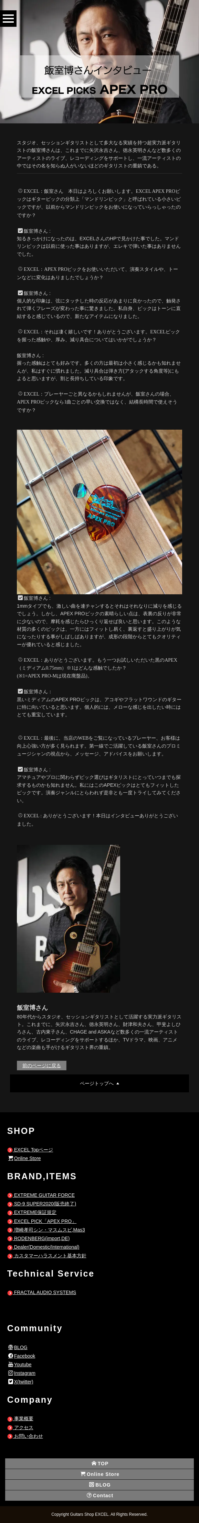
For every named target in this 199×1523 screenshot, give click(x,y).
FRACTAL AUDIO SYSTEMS (41, 1292)
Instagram (21, 1373)
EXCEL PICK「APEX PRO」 (41, 1221)
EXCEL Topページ (30, 1149)
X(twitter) (20, 1381)
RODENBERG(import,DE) (38, 1238)
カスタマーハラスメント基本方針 (46, 1255)
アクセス (20, 1427)
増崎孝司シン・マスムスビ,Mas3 (46, 1230)
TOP (100, 1463)
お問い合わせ (25, 1436)
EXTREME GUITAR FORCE (41, 1195)
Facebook (21, 1356)
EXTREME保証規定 (32, 1212)
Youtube (20, 1364)
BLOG (18, 1347)
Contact (100, 1495)
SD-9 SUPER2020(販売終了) (41, 1203)
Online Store (24, 1158)
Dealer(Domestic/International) (43, 1247)
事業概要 (20, 1418)
